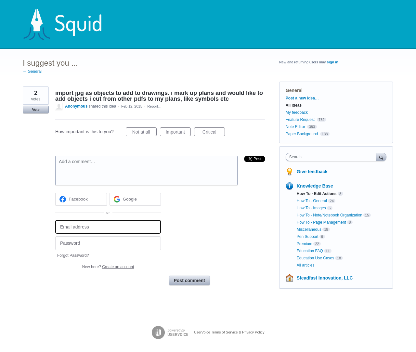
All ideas (294, 105)
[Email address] (108, 227)
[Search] (381, 157)
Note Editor (295, 126)
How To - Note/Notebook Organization (329, 215)
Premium (304, 243)
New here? (108, 267)
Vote (35, 109)
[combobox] (332, 157)
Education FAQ (310, 251)
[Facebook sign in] (81, 199)
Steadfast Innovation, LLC (325, 277)
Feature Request (300, 119)
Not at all (144, 133)
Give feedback (312, 171)
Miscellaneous (309, 229)
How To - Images (311, 208)
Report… (154, 106)
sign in (332, 62)
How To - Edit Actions (317, 193)
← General (32, 71)
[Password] (108, 243)
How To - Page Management (321, 222)
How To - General (312, 201)
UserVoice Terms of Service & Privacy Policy (229, 332)
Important (178, 133)
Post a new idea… (302, 98)
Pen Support (307, 236)
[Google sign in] (135, 199)
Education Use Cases (315, 258)
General (294, 90)
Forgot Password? (73, 255)
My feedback (297, 112)
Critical (213, 133)
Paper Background (302, 134)
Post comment (189, 280)
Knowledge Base (315, 186)
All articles (306, 265)
